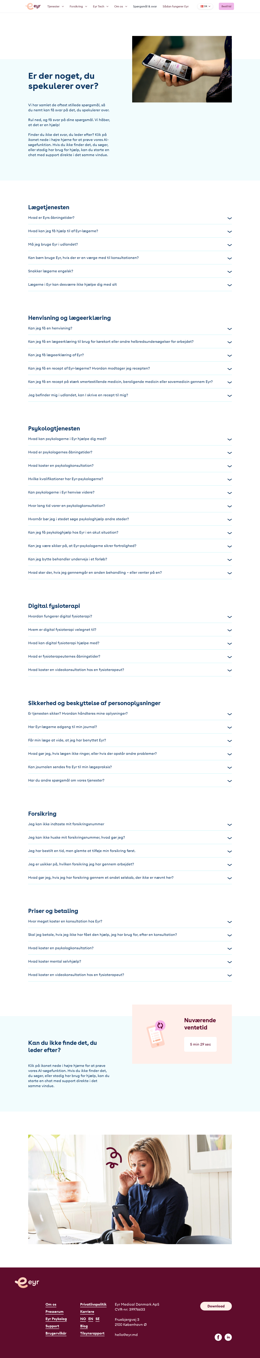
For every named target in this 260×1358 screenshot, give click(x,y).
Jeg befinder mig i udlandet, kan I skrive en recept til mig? (130, 395)
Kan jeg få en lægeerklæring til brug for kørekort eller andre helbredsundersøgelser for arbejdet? (130, 341)
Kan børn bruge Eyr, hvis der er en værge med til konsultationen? (130, 257)
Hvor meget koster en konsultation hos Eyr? (130, 921)
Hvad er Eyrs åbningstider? (130, 217)
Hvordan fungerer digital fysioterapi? (130, 616)
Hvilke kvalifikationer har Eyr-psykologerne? (130, 479)
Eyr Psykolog (56, 1318)
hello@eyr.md (126, 1334)
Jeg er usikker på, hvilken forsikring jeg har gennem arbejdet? (130, 864)
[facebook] (218, 1337)
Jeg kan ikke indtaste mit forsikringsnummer (130, 824)
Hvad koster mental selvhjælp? (130, 961)
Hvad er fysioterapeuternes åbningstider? (130, 656)
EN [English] (90, 1318)
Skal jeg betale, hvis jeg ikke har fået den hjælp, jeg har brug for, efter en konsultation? (130, 934)
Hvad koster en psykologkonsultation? (130, 465)
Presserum (55, 1311)
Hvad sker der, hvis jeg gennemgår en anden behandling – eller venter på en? (130, 572)
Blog (84, 1326)
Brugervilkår (56, 1333)
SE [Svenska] (97, 1318)
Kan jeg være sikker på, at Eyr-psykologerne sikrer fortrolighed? (130, 545)
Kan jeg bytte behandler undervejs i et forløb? (130, 559)
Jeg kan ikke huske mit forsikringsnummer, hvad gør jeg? (130, 837)
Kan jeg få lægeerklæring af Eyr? (130, 355)
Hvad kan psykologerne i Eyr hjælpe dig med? (130, 438)
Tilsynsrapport (92, 1333)
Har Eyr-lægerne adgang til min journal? (130, 726)
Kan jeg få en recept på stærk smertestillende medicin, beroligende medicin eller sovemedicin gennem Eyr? (130, 381)
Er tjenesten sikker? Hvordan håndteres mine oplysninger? (130, 713)
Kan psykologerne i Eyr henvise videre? (130, 492)
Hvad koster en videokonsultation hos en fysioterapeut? (130, 669)
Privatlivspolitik (93, 1304)
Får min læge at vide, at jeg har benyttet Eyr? (130, 740)
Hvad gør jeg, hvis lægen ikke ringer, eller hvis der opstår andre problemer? (130, 753)
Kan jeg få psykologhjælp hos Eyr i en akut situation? (130, 532)
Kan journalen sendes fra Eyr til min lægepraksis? (130, 767)
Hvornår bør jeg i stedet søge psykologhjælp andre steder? (130, 519)
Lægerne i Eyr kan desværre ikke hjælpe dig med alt (130, 284)
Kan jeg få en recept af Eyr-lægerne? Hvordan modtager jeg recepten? (130, 368)
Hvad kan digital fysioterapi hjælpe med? (130, 643)
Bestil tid (226, 6)
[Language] (205, 6)
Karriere (87, 1311)
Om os (51, 1304)
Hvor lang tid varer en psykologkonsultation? (130, 505)
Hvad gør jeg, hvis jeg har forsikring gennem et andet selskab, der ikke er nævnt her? (130, 877)
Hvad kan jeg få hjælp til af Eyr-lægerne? (130, 231)
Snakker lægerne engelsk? (130, 271)
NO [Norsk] (83, 1318)
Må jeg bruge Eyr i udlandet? (130, 244)
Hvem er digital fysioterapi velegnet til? (130, 629)
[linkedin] (228, 1337)
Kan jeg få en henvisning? (130, 328)
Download (216, 1306)
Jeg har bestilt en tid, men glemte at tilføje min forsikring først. (130, 850)
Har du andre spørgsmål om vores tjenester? (130, 780)
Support (52, 1326)
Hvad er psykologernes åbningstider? (130, 452)
